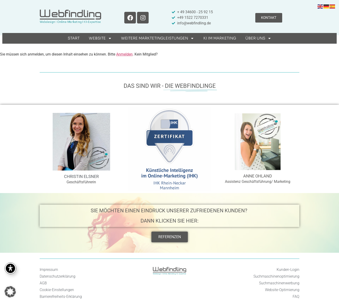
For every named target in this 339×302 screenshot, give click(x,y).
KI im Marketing (219, 38)
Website (100, 38)
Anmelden (124, 54)
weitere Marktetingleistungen (157, 38)
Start (74, 38)
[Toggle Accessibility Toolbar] (10, 268)
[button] (10, 292)
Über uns (258, 38)
